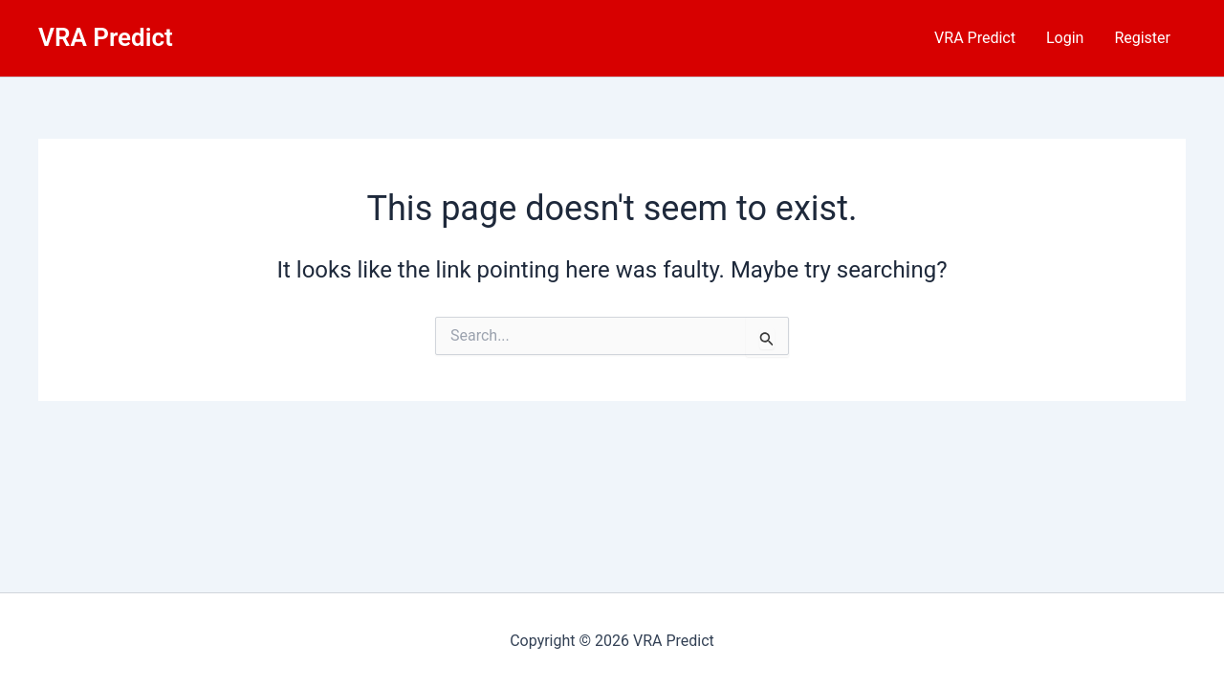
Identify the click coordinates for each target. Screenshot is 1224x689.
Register (1142, 38)
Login (1064, 38)
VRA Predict (105, 37)
